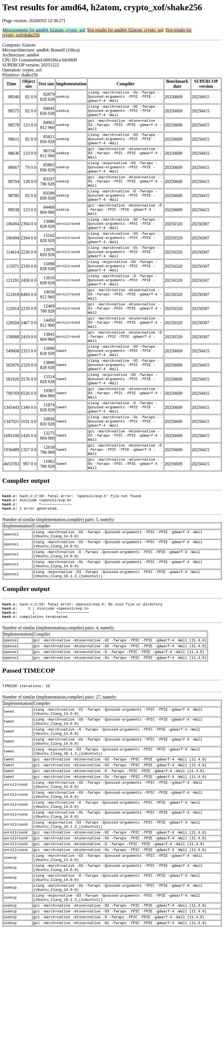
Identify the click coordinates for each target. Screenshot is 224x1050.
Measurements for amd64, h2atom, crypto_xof (43, 30)
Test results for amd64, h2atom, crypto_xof (125, 30)
